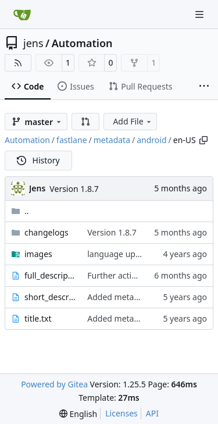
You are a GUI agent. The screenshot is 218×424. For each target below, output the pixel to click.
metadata (112, 139)
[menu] (78, 413)
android (151, 139)
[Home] (22, 14)
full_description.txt (50, 275)
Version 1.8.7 (73, 188)
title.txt (38, 318)
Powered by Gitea (54, 384)
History (38, 160)
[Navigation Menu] (200, 14)
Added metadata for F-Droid (140, 296)
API (152, 413)
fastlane (71, 139)
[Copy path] (203, 140)
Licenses (121, 413)
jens (33, 43)
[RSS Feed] (18, 63)
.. (20, 210)
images (38, 253)
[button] (85, 121)
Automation (82, 43)
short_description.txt (50, 296)
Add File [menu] (132, 121)
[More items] (204, 86)
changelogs (46, 232)
